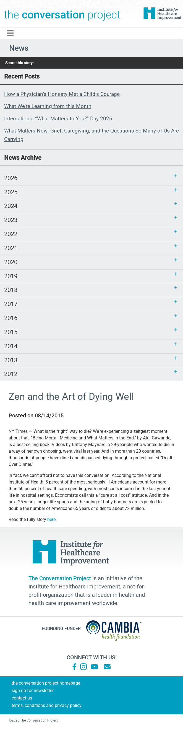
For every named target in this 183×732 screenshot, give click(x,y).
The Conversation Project (62, 13)
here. (52, 519)
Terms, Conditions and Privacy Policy (47, 705)
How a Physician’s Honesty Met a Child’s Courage (62, 94)
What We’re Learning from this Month (47, 106)
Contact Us (22, 698)
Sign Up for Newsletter (33, 690)
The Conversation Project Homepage (46, 683)
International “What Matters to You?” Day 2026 (58, 118)
